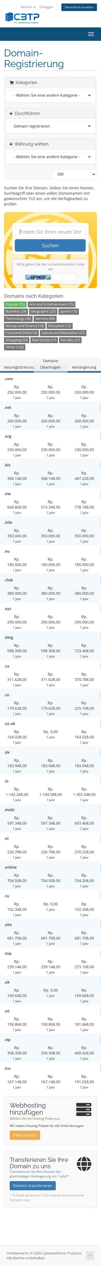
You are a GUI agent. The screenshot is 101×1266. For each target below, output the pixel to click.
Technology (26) (18, 318)
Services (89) (45, 318)
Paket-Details (25, 1135)
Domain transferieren (32, 1185)
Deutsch (28, 7)
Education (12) (59, 326)
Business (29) (16, 311)
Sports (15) (68, 311)
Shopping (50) (17, 340)
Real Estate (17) (44, 340)
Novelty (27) (70, 340)
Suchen (50, 245)
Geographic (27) (43, 311)
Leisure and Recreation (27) (63, 333)
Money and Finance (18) (25, 326)
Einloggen (46, 7)
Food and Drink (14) (21, 333)
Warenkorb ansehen (79, 7)
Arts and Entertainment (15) (51, 304)
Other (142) (15, 347)
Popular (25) (15, 304)
